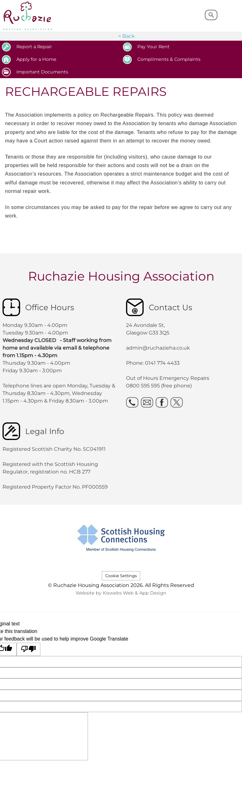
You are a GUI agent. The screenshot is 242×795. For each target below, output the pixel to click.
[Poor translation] (29, 649)
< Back (126, 36)
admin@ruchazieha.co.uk (158, 348)
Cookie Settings (121, 575)
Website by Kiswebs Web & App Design (121, 593)
